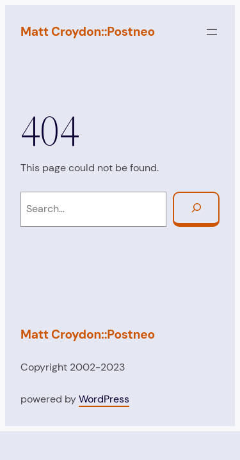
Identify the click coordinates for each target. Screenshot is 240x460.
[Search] (196, 209)
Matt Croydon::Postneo (87, 32)
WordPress (104, 399)
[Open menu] (212, 32)
